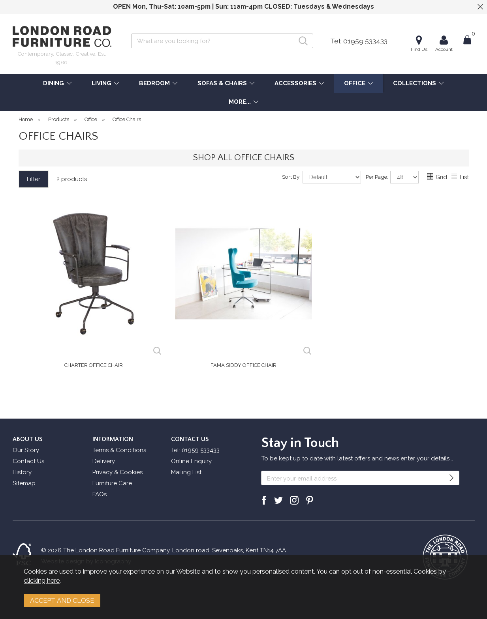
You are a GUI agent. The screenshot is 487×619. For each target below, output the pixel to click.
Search (131, 33)
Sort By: (321, 177)
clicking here (42, 580)
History (22, 472)
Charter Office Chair (93, 365)
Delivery (103, 461)
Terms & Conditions (119, 450)
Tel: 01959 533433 (358, 41)
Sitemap (24, 483)
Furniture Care (112, 483)
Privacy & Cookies (117, 472)
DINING (53, 83)
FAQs (99, 494)
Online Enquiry (191, 461)
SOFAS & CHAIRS (222, 83)
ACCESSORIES (295, 83)
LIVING (101, 83)
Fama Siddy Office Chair (243, 365)
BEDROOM (154, 83)
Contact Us (28, 461)
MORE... (240, 101)
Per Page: (392, 177)
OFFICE (354, 83)
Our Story (26, 450)
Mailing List (186, 472)
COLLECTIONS (414, 83)
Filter (33, 179)
